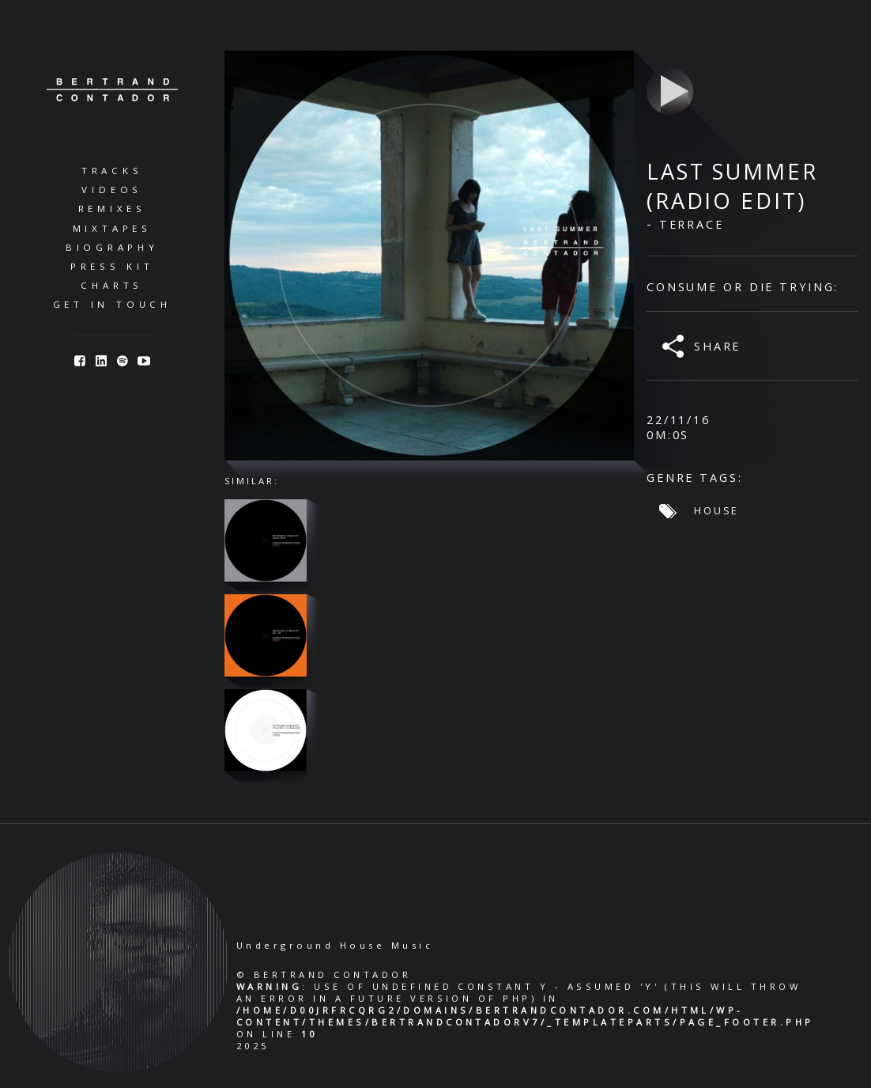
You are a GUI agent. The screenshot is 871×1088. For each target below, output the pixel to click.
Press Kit (112, 266)
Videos (111, 189)
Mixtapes (112, 228)
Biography (112, 247)
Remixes (112, 208)
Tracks (112, 170)
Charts (112, 285)
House (716, 510)
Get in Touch (112, 304)
